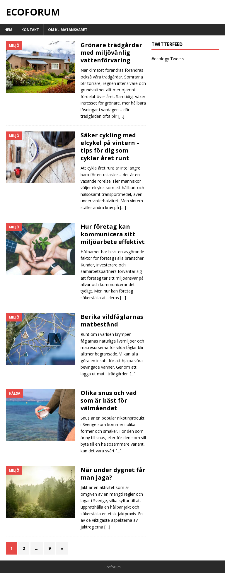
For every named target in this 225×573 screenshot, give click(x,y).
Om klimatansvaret (67, 29)
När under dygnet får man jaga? (113, 473)
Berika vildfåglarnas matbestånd (112, 320)
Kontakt (30, 29)
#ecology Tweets (167, 58)
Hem (8, 29)
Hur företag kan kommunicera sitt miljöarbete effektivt (113, 234)
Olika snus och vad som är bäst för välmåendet (109, 400)
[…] (121, 116)
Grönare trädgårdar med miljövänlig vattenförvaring (111, 52)
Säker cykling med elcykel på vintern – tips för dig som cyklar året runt (110, 146)
